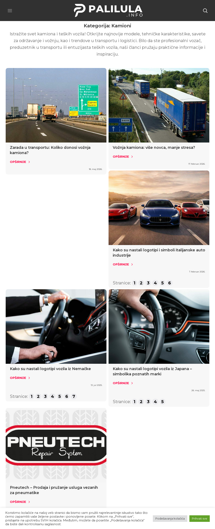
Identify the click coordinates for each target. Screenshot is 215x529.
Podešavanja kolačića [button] (170, 518)
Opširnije (18, 162)
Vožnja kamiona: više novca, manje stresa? (154, 147)
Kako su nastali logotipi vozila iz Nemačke (50, 368)
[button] (205, 10)
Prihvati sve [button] (199, 518)
